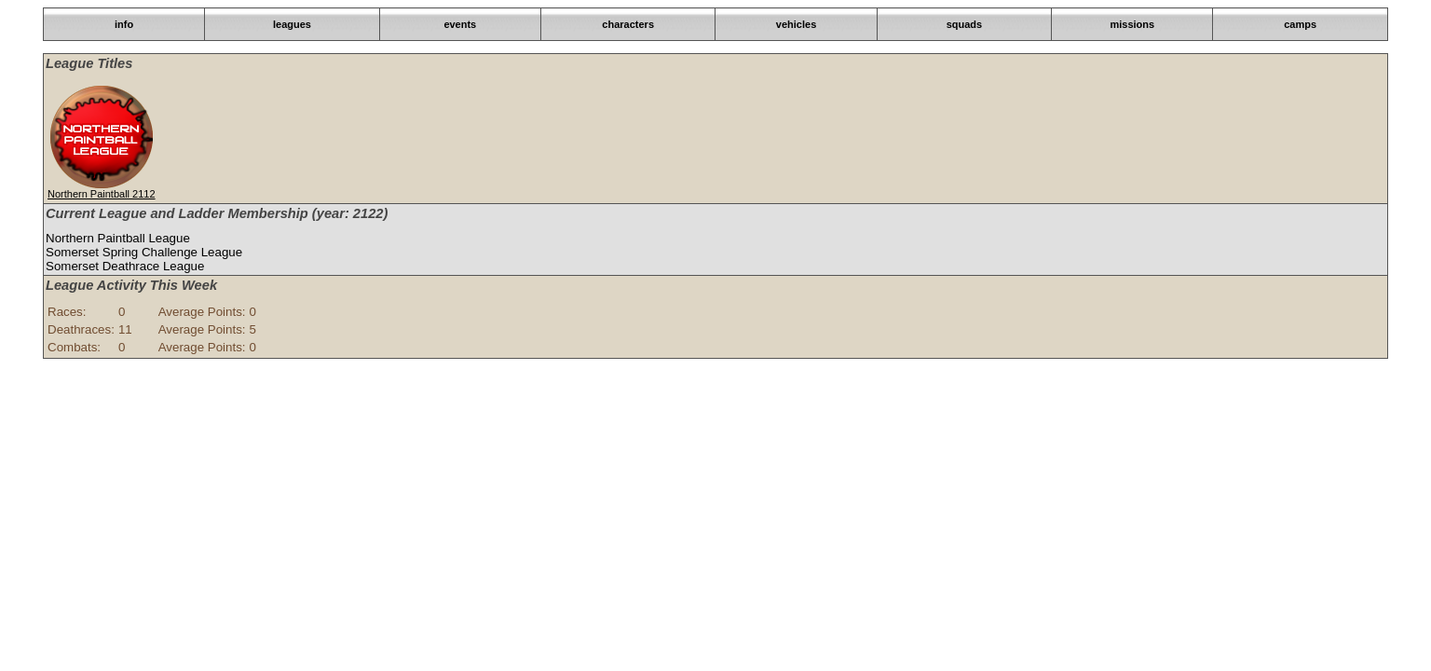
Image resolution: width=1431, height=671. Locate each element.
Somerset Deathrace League (125, 266)
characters (628, 24)
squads (965, 24)
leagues (292, 24)
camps (1300, 24)
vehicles (796, 24)
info (124, 24)
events (459, 24)
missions (1132, 24)
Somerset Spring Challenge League (144, 252)
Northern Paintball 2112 (102, 193)
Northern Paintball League (118, 238)
